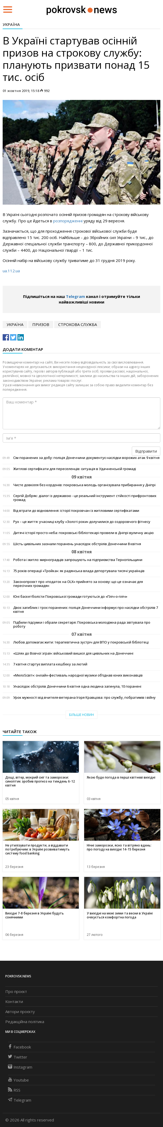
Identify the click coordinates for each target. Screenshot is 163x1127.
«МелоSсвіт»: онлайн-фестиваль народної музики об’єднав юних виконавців (78, 675)
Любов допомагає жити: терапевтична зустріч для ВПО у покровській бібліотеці (81, 642)
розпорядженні (68, 220)
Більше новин (81, 714)
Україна (11, 24)
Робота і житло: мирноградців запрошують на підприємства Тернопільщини (77, 560)
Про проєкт (16, 991)
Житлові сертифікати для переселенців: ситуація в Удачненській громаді (74, 469)
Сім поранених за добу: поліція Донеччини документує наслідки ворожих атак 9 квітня (86, 458)
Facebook (19, 1047)
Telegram (75, 296)
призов (40, 324)
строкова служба (77, 324)
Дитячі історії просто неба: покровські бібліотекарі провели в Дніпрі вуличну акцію (83, 533)
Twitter (17, 1057)
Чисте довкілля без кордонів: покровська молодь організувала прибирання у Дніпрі (84, 485)
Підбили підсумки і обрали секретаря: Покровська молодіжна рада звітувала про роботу (81, 624)
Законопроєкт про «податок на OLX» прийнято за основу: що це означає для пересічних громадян (78, 584)
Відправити (146, 451)
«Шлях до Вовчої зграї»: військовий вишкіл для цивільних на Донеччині (73, 653)
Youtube (18, 1080)
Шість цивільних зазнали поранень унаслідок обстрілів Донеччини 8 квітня (77, 544)
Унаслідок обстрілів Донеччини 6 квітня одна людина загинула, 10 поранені (77, 686)
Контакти (14, 1001)
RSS (14, 1090)
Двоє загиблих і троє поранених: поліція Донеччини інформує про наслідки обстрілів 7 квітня (85, 610)
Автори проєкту (20, 1011)
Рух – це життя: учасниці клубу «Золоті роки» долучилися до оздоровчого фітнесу (81, 522)
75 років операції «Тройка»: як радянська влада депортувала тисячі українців (78, 571)
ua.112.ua (11, 270)
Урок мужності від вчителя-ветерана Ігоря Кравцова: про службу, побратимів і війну (84, 698)
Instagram (20, 1067)
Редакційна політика (24, 1021)
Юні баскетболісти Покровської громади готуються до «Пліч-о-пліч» (70, 597)
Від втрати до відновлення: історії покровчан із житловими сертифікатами (76, 511)
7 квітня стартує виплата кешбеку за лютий (50, 664)
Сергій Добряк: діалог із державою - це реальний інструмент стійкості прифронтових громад (84, 498)
